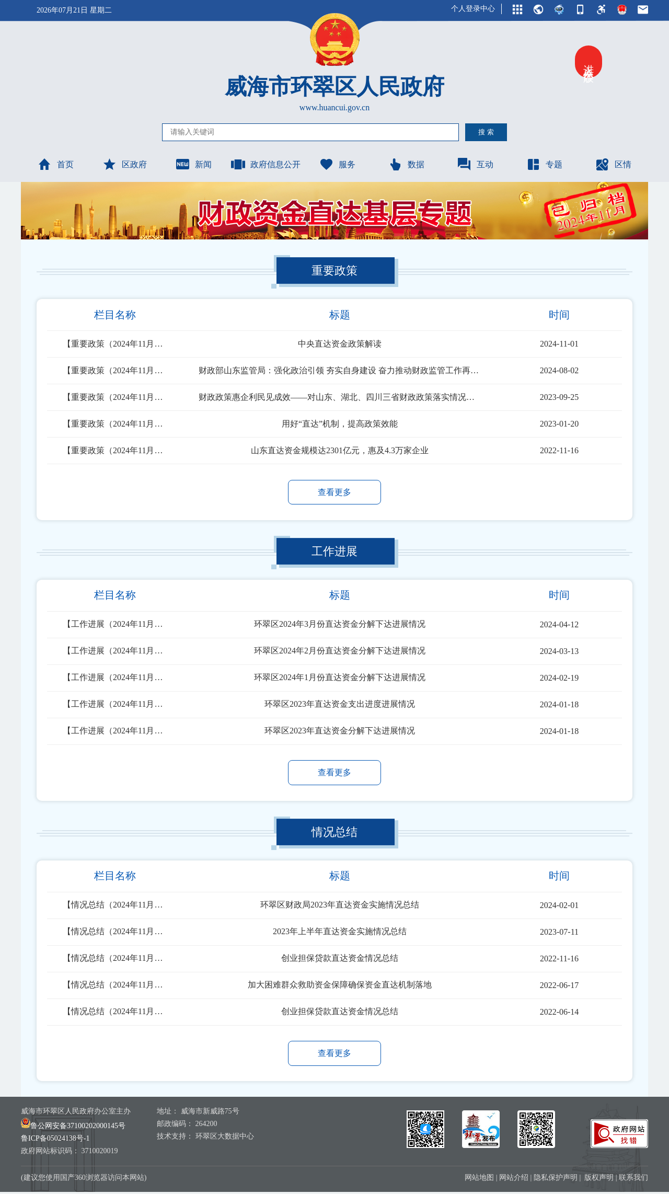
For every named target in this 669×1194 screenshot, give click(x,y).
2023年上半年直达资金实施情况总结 (340, 932)
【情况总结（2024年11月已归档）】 (115, 906)
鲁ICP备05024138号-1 (55, 1140)
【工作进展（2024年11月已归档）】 (115, 625)
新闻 (193, 164)
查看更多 (334, 492)
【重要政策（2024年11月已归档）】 (115, 343)
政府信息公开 (265, 164)
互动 (475, 164)
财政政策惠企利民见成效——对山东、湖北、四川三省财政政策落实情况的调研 (340, 397)
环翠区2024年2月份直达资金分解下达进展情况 (339, 651)
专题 (544, 164)
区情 (613, 164)
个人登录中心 (473, 9)
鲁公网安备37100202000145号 (73, 1128)
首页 (55, 164)
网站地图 (479, 1180)
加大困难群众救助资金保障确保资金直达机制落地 (340, 986)
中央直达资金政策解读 (340, 343)
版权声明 (599, 1180)
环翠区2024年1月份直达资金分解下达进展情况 (339, 678)
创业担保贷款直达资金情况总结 (339, 959)
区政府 (124, 164)
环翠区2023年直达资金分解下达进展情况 (339, 731)
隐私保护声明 (556, 1180)
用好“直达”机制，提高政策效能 (340, 423)
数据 (406, 164)
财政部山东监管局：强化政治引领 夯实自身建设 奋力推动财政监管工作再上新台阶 (340, 370)
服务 (337, 164)
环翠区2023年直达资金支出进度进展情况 (339, 705)
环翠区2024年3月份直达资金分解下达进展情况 (339, 625)
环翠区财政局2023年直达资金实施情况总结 (339, 906)
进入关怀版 (588, 61)
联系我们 (633, 1180)
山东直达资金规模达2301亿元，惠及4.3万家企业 (340, 450)
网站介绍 (513, 1180)
